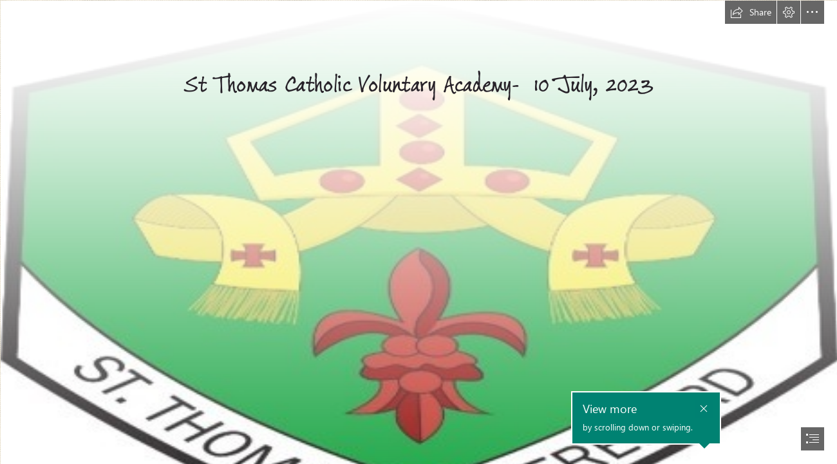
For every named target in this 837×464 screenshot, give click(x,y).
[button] (750, 12)
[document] (418, 232)
